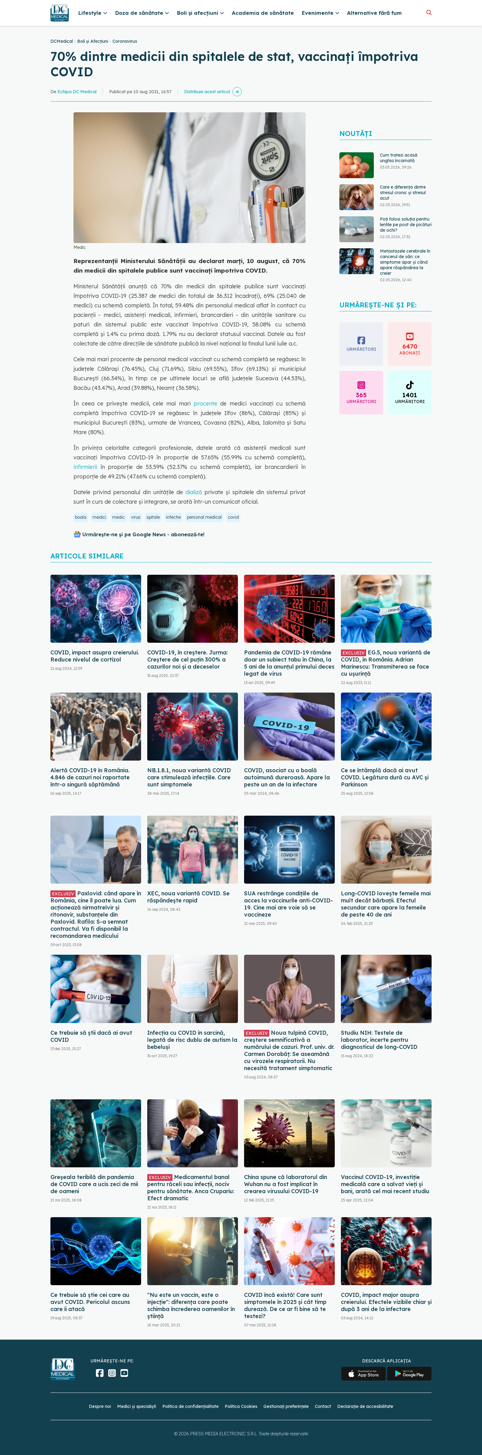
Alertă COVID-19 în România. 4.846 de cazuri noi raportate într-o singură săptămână (90, 777)
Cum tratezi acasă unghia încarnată (398, 157)
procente (207, 403)
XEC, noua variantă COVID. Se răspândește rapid (188, 897)
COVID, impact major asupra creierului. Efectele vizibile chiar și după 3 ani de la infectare (386, 1302)
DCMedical (61, 41)
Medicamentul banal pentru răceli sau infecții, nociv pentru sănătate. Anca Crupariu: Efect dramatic (190, 1187)
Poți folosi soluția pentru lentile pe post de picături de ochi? (406, 224)
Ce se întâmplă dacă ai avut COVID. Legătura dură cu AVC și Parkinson (385, 777)
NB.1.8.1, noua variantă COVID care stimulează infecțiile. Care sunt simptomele (189, 777)
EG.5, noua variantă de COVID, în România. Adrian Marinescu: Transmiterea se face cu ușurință (385, 663)
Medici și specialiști (136, 1406)
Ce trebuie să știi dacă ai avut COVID (91, 1036)
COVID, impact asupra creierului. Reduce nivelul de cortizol (94, 656)
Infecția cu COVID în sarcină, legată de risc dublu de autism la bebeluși (192, 1039)
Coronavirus (125, 41)
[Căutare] (429, 12)
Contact (323, 1406)
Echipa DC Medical (77, 91)
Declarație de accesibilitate (365, 1406)
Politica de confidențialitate (190, 1406)
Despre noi (100, 1406)
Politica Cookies (241, 1406)
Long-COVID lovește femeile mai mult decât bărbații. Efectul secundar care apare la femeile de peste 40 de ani (386, 904)
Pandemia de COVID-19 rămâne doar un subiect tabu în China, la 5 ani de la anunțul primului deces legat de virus (289, 663)
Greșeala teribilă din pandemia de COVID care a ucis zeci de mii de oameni (94, 1184)
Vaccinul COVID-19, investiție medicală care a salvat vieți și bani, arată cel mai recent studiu (385, 1184)
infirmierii (87, 466)
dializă (192, 492)
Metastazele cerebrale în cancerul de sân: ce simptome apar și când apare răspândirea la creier (405, 262)
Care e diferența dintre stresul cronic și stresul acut (403, 192)
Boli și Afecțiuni (92, 41)
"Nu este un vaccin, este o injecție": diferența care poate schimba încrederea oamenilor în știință (191, 1305)
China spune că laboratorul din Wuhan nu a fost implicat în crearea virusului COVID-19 (285, 1184)
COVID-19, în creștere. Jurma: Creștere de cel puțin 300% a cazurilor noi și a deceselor (187, 659)
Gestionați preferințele (286, 1406)
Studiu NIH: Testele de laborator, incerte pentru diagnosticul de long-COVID (379, 1039)
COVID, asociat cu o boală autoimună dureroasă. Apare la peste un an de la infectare (287, 777)
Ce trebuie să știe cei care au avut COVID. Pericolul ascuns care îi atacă (90, 1302)
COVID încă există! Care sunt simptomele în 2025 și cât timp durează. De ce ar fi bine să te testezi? (285, 1305)
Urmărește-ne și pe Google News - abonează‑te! (143, 534)
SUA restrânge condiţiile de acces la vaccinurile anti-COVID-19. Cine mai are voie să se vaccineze (288, 904)
